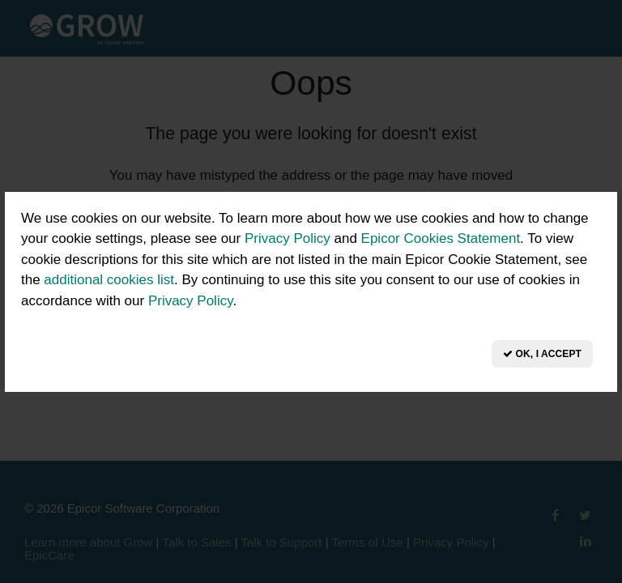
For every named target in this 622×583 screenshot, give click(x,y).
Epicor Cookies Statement (441, 238)
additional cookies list (109, 279)
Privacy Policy (287, 238)
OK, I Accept (542, 354)
